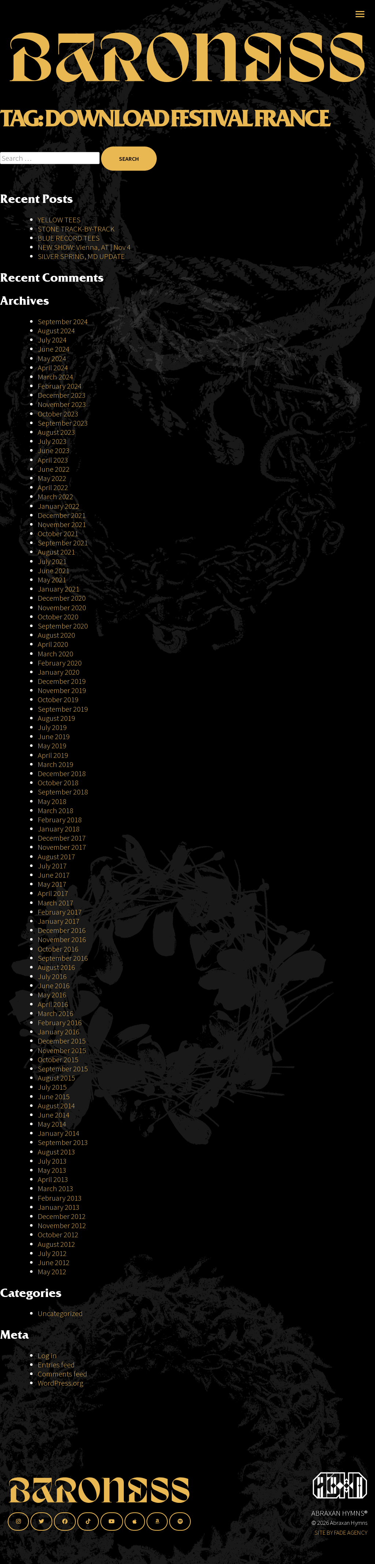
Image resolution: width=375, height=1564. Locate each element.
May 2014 (52, 1124)
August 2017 (56, 856)
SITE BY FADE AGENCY (341, 1532)
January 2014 (58, 1133)
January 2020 (58, 672)
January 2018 (58, 829)
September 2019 (63, 709)
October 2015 (58, 1059)
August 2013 (56, 1152)
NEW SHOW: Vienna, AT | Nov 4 (84, 247)
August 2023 (56, 432)
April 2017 (53, 893)
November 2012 (62, 1225)
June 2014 (54, 1115)
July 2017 (52, 866)
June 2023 (54, 450)
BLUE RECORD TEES (69, 238)
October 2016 (58, 949)
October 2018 (58, 782)
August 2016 (56, 967)
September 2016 (63, 958)
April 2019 (53, 755)
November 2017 (62, 847)
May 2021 (52, 580)
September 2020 (63, 626)
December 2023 (62, 395)
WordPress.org (60, 1383)
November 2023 (62, 404)
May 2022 (52, 478)
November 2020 (62, 607)
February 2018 (60, 819)
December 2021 (62, 515)
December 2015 (62, 1041)
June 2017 (54, 875)
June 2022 (54, 469)
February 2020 (60, 663)
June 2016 (54, 985)
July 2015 (52, 1087)
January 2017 (58, 921)
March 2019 (55, 764)
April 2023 (53, 460)
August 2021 (56, 552)
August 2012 (56, 1244)
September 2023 (63, 423)
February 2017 (60, 912)
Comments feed (62, 1374)
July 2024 (52, 340)
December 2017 (62, 838)
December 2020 (62, 598)
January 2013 (58, 1207)
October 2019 (58, 699)
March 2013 (55, 1188)
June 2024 (54, 349)
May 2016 (52, 995)
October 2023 (58, 414)
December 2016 (62, 930)
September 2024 (63, 321)
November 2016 (62, 939)
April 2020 (53, 644)
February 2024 (60, 386)
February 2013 (60, 1198)
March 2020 (55, 654)
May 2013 (52, 1170)
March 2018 (55, 810)
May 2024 (52, 358)
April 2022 (53, 487)
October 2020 (58, 617)
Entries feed (56, 1365)
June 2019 (54, 736)
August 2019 (56, 718)
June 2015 (54, 1096)
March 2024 (55, 377)
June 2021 (54, 570)
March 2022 (55, 496)
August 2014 (56, 1106)
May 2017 (52, 884)
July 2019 (52, 727)
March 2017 (55, 903)
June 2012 (54, 1262)
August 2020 (56, 635)
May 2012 (52, 1271)
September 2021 (63, 543)
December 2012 (62, 1216)
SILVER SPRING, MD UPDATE (81, 256)
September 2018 (63, 792)
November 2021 (62, 524)
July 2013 (52, 1161)
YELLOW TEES (59, 220)
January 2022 (58, 506)
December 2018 (62, 773)
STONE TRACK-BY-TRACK (76, 229)
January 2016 (58, 1032)
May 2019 (52, 746)
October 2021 (58, 533)
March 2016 (55, 1013)
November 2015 (62, 1050)
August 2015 (56, 1078)
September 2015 (63, 1069)
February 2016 (60, 1022)
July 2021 (52, 561)
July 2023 (52, 441)
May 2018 (52, 801)
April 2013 (53, 1179)
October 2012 (58, 1234)
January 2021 (58, 589)
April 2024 (53, 368)
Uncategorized (60, 1313)
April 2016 (53, 1004)
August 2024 (56, 331)
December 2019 (62, 681)
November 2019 (62, 690)
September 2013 (63, 1142)
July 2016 (52, 976)
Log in (47, 1355)
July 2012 (52, 1253)
